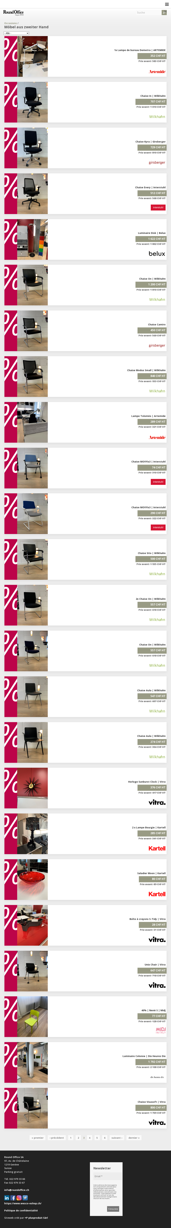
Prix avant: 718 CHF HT (152, 975)
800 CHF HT (158, 1107)
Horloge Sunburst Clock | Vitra (147, 781)
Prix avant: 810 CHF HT (152, 152)
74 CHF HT (159, 467)
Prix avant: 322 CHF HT (152, 518)
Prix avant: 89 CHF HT (153, 884)
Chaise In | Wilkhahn (153, 95)
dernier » (134, 1137)
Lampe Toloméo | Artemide (148, 416)
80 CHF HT (159, 879)
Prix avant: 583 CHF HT (152, 61)
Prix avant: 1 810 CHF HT (151, 289)
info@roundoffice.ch (16, 1190)
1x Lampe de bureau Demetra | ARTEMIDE (140, 50)
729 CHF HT (158, 147)
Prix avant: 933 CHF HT (152, 381)
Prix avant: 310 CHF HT (152, 472)
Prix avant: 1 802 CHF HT (151, 244)
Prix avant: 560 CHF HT (152, 335)
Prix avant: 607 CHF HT (152, 701)
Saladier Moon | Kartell (151, 873)
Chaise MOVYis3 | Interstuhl (148, 461)
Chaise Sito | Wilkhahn (152, 553)
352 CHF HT (158, 56)
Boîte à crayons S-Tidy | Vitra (148, 919)
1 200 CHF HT (157, 284)
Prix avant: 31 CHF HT (153, 929)
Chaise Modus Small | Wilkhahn (146, 370)
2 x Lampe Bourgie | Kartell (149, 827)
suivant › (117, 1137)
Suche (141, 12)
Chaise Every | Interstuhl (150, 187)
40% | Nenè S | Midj (153, 1010)
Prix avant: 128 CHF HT (152, 1021)
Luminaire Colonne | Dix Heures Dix (144, 1056)
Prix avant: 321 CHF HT (152, 426)
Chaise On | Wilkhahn (152, 278)
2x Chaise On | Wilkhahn (151, 598)
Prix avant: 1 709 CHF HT (151, 1112)
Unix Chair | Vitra (155, 964)
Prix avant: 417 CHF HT (152, 792)
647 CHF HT (158, 970)
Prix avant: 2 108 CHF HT (151, 1067)
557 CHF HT (158, 604)
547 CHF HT (158, 696)
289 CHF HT (158, 422)
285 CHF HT (158, 833)
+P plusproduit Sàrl (36, 1217)
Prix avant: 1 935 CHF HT (151, 564)
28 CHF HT (159, 925)
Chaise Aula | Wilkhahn (151, 690)
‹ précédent (57, 1137)
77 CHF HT (159, 1016)
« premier (38, 1137)
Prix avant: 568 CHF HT (152, 198)
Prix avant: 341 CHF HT (152, 838)
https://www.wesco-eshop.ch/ (22, 1203)
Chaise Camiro (157, 324)
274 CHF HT (158, 742)
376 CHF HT (158, 787)
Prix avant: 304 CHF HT (152, 747)
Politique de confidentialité (21, 1210)
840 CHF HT (158, 376)
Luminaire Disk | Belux (152, 233)
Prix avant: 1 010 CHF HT (151, 106)
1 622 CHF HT (157, 239)
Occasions (10, 23)
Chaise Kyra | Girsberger (150, 141)
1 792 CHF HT (157, 1062)
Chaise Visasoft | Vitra (152, 1101)
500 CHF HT (158, 559)
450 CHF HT (158, 330)
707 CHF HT (158, 101)
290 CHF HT (158, 513)
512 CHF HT (158, 193)
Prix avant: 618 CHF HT (152, 609)
